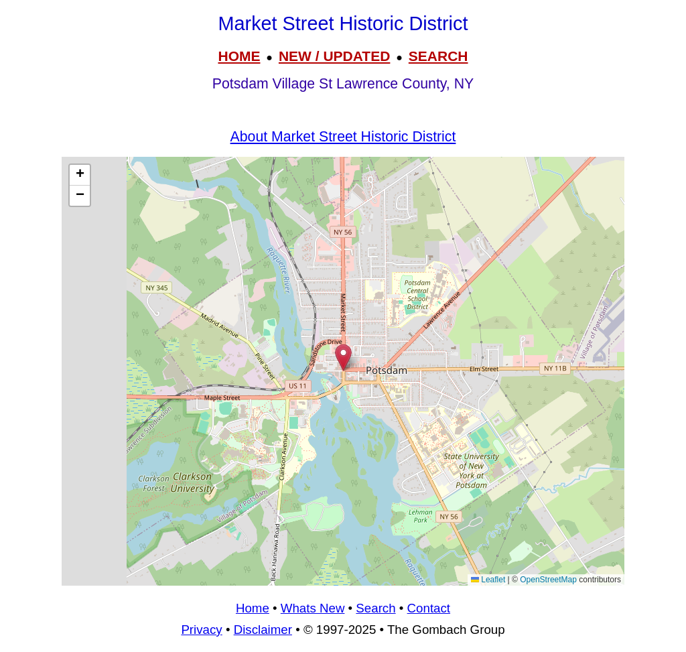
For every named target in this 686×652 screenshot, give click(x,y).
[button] (343, 357)
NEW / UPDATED (334, 56)
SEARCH (438, 56)
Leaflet (488, 579)
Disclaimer (263, 630)
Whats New (313, 608)
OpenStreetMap (548, 579)
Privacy (201, 630)
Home (252, 608)
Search (375, 608)
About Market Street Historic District (343, 137)
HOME (239, 56)
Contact (428, 608)
